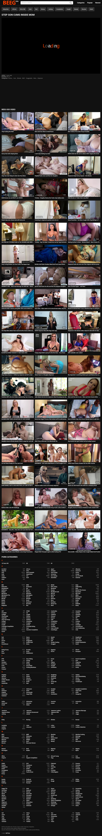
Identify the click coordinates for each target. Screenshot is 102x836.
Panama (78, 763)
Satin (27, 788)
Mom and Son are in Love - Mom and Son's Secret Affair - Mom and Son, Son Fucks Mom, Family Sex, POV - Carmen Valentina (84, 397)
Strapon (78, 802)
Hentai (52, 690)
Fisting (28, 664)
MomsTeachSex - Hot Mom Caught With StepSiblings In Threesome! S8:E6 (84, 220)
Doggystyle (29, 78)
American (78, 570)
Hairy (3, 689)
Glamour (4, 678)
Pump (77, 772)
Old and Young (55, 756)
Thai (3, 816)
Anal (3, 572)
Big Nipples (29, 595)
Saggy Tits (4, 788)
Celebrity (53, 614)
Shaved (28, 792)
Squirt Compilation (56, 800)
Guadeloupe (79, 681)
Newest (97, 3)
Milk (77, 739)
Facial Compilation (81, 659)
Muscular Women (31, 743)
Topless (4, 819)
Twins (52, 821)
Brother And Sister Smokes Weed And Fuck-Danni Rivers (50, 264)
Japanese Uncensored (32, 712)
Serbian (78, 790)
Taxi (52, 813)
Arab (30, 9)
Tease (3, 814)
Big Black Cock (55, 591)
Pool (52, 768)
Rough (52, 781)
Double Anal (29, 642)
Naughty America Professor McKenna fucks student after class (84, 507)
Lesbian (53, 727)
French (3, 667)
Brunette (28, 603)
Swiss (77, 805)
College (4, 621)
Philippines (5, 767)
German (4, 676)
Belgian (4, 591)
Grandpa (78, 680)
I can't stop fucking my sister (42, 153)
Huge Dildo (29, 694)
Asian (3, 576)
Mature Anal (54, 738)
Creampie (78, 624)
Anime (77, 572)
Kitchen (53, 719)
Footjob (53, 665)
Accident (4, 569)
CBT (3, 611)
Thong (28, 816)
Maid (3, 736)
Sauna (52, 788)
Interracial (4, 703)
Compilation (59, 9)
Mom (34, 78)
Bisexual (4, 597)
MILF (23, 78)
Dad (36, 9)
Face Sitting (29, 659)
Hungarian (78, 694)
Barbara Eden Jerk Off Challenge (10, 507)
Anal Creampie (30, 572)
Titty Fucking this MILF (8, 131)
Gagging (4, 674)
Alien (27, 570)
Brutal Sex (53, 603)
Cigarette (4, 618)
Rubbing (4, 783)
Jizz (52, 714)
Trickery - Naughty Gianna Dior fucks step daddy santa (49, 198)
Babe (77, 585)
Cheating (78, 614)
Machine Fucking (80, 734)
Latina (52, 725)
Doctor (3, 640)
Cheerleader (5, 616)
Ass (27, 576)
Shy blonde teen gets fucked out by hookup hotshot (82, 441)
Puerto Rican (29, 772)
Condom (78, 621)
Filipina (53, 662)
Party (52, 765)
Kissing (28, 719)
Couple (3, 624)
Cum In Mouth (54, 628)
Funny (77, 667)
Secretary (4, 790)
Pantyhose (29, 765)
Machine (53, 734)
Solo (52, 797)
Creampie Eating (30, 626)
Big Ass (28, 591)
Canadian (4, 613)
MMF (27, 734)
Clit (76, 618)
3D (27, 563)
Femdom (4, 662)
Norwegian (4, 750)
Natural (3, 748)
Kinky (3, 719)
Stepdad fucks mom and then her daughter (46, 176)
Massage (78, 736)
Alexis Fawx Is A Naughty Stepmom (44, 375)
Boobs (3, 600)
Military (53, 739)
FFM (3, 659)
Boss (52, 600)
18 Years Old (5, 563)
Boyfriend (28, 602)
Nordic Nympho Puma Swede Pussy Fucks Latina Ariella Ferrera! (51, 507)
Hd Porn (8, 833)
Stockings (53, 802)
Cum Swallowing (80, 628)
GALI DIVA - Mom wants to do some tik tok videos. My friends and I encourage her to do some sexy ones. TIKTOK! (51, 308)
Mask (52, 736)
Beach (28, 590)
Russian (84, 9)
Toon (77, 818)
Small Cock (54, 795)
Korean (77, 719)
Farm (3, 660)
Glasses (28, 678)
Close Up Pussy (6, 619)
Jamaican (4, 710)
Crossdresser (79, 626)
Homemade (29, 692)
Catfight (4, 614)
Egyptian (53, 649)
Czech (3, 631)
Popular (90, 3)
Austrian (78, 577)
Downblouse (5, 644)
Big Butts (28, 593)
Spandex (4, 798)
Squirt (28, 800)
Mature (28, 738)
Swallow (78, 804)
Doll (52, 640)
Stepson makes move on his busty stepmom (46, 485)
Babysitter (6, 9)
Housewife (4, 694)
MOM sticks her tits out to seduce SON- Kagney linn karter (83, 153)
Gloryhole (53, 678)
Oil (27, 756)
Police (3, 768)
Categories (80, 3)
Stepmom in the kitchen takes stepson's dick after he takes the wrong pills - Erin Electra (84, 330)
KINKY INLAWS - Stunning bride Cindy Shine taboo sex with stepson (84, 529)
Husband (4, 695)
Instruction (78, 701)
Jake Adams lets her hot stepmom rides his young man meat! (51, 397)
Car (27, 613)
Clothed (28, 619)
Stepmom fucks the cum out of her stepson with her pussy (83, 264)
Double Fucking (55, 642)
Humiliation (54, 694)
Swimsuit (28, 805)
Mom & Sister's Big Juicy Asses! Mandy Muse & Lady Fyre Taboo (84, 419)
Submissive (54, 804)
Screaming (78, 788)
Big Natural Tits (6, 595)
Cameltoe (78, 611)
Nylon (77, 750)
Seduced (28, 790)
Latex (27, 725)
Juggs (77, 714)
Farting (28, 660)
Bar (27, 588)
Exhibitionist (29, 653)
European (78, 651)
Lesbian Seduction (81, 727)
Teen (27, 814)
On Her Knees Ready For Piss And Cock (12, 463)
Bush (52, 605)
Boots (27, 600)
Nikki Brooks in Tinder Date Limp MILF (78, 198)
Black (52, 597)
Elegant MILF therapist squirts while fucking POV (48, 552)
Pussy (3, 773)
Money (43, 9)
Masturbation (5, 738)
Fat (52, 660)
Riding (77, 779)
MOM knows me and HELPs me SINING (12, 198)
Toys (52, 819)
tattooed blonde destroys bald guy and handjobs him (49, 529)
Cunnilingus (54, 630)
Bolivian (53, 598)
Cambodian (54, 611)
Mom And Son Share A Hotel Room (44, 131)
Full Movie (53, 667)
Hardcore (4, 690)
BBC (3, 585)
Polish (28, 768)
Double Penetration (81, 642)
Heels (91, 9)
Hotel (77, 692)
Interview (28, 703)
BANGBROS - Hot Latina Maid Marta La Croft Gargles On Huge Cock (51, 463)
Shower (53, 793)
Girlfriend (53, 676)
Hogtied (4, 692)
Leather (4, 727)
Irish (77, 703)
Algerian (4, 570)
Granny (3, 681)
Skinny (3, 795)
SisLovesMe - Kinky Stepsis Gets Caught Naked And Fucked (84, 552)
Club (52, 619)
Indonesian (29, 701)
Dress (27, 644)
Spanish (28, 798)
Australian (53, 577)
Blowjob (28, 598)
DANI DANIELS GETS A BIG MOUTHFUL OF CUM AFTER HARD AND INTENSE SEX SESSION (18, 485)
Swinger (53, 805)
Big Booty (4, 593)
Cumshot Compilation (32, 630)
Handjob (53, 689)
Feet (77, 660)
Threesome (54, 816)
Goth (52, 680)
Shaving (53, 792)
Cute (77, 630)
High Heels (78, 690)
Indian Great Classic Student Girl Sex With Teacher (81, 463)
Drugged (53, 644)
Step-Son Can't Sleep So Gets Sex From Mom (14, 176)
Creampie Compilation (8, 626)
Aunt (27, 577)
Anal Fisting (54, 572)
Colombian (29, 621)
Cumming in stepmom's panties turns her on (46, 220)
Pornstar (78, 768)
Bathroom (4, 590)
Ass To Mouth (79, 576)
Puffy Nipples (54, 772)
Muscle (3, 743)
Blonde (19, 78)
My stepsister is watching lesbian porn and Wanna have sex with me (84, 375)
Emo (3, 651)
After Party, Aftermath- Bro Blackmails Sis (46, 441)
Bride (77, 602)
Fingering (78, 662)
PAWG (3, 763)
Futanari (4, 669)
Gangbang (53, 674)
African (14, 9)
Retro (52, 779)
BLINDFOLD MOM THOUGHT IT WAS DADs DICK (14, 352)
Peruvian (78, 765)
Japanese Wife (55, 712)
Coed (77, 619)
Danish (53, 637)
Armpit (77, 574)
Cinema (28, 618)
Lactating (4, 725)
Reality (3, 779)
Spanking (53, 798)
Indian (3, 701)
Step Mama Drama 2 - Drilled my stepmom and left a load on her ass (18, 375)
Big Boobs (78, 591)
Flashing (53, 664)
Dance (28, 637)
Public (3, 772)
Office (3, 756)
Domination (79, 640)
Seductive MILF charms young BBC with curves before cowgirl (18, 308)
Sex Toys (4, 792)
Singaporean (79, 793)
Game (27, 674)
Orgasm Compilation (31, 758)
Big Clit (53, 593)
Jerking (51, 9)
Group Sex (53, 681)
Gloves (77, 678)
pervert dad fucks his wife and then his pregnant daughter (50, 286)
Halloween (29, 689)
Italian (28, 705)
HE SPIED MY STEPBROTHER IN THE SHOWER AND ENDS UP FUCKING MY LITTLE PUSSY (18, 242)
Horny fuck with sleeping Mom (10, 153)
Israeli (3, 705)
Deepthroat (79, 637)
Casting (78, 613)
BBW (27, 585)
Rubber (77, 781)
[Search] (71, 3)
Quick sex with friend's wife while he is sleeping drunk (82, 485)
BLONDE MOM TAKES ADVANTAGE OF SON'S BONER (16, 419)
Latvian (77, 725)
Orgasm (4, 758)
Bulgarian (4, 605)
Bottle (77, 600)
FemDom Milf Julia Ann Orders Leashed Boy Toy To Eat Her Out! (18, 397)
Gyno (52, 683)
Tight (3, 818)
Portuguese (5, 770)
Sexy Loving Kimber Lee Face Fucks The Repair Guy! (16, 264)
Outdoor (78, 758)
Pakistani (53, 763)
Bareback (53, 588)
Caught (69, 9)
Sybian (3, 807)
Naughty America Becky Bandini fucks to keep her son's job (17, 441)
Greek (27, 681)
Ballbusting (79, 586)
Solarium (28, 797)
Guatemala (4, 683)
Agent (52, 569)
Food (3, 665)
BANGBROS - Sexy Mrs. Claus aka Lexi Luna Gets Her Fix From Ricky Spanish (18, 529)
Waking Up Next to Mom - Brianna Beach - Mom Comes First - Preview (84, 242)
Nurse (52, 750)
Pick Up (28, 767)
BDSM (52, 585)
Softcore (4, 797)
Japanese (28, 710)
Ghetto (28, 676)
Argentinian (29, 574)
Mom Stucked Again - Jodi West (76, 286)
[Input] (47, 2)
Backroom (29, 586)
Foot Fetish (29, 665)
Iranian (53, 703)
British (3, 603)
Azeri (3, 579)
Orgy (52, 758)
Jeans (77, 712)
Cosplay (28, 623)
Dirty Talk (22, 9)
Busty (77, 605)
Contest (4, 623)
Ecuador (28, 649)
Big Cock (78, 593)
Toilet (52, 818)
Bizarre (28, 597)
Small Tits (78, 795)
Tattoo (28, 813)
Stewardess (29, 802)
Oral (77, 756)
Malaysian (29, 736)
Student (28, 804)
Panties (10, 78)
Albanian (78, 569)
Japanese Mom (6, 712)
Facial (52, 659)
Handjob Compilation (81, 689)
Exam (3, 653)
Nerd (27, 748)
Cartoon (53, 613)
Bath (77, 588)
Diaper (28, 639)
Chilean (28, 616)
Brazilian (53, 602)
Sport (3, 800)
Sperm (77, 798)
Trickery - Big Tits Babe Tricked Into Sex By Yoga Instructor (51, 242)
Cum (14, 78)
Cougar (77, 623)
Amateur (53, 570)
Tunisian (4, 821)
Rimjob (3, 781)
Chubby (78, 616)
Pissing (78, 767)
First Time (4, 664)
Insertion (53, 701)
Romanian (29, 781)
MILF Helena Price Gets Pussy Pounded (78, 131)
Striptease (4, 804)
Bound (3, 602)
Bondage (78, 598)
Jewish (28, 714)
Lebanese (28, 727)
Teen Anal (53, 814)
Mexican (4, 739)
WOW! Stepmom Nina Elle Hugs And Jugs (46, 330)
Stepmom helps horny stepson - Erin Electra (80, 176)
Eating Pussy (5, 649)
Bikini (77, 595)
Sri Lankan (78, 800)
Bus (27, 605)
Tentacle (78, 814)
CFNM (28, 611)
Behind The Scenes (81, 590)
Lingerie (4, 729)
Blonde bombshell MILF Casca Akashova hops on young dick (84, 308)
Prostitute (78, 770)
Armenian (53, 574)
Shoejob (78, 792)
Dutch (77, 644)
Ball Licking (54, 586)
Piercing (53, 767)
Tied (77, 816)
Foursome (78, 665)
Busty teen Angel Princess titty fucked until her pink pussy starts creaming (51, 419)
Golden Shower (6, 680)
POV (27, 763)
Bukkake (78, 603)
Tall (2, 813)
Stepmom (40, 78)
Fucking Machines (31, 667)
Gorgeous (28, 680)
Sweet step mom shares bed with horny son (13, 220)
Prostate (53, 770)
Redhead (28, 779)
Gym (27, 683)
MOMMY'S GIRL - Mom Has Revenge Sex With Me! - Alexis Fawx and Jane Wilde (18, 286)
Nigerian (53, 748)
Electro (77, 649)
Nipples (78, 748)
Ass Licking (54, 576)
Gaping (77, 674)
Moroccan (78, 741)
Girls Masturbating (81, 676)
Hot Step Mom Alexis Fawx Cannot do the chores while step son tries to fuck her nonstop (18, 330)
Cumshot (4, 630)
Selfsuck (53, 790)
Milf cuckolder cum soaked (75, 352)
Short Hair (29, 793)
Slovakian (28, 795)
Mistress (4, 741)
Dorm (3, 642)
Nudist (28, 750)
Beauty (76, 9)
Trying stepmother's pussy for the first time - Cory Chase (50, 352)
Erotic (27, 651)
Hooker (53, 692)
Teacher (78, 813)
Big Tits (53, 595)
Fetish (28, 662)
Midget (28, 739)
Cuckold (4, 628)
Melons (78, 738)
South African (79, 797)
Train (77, 819)
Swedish (4, 805)
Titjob (27, 818)
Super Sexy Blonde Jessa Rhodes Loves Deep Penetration (17, 552)
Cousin (28, 624)
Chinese (53, 616)
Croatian (53, 626)
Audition (4, 577)
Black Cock (79, 597)
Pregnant (28, 770)
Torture (28, 819)
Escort (52, 651)
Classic (53, 618)
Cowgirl (53, 624)
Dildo (52, 639)
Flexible (78, 664)
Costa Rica (54, 623)
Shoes (3, 793)
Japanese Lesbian (56, 710)
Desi (3, 639)
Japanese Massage (81, 710)
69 (51, 563)
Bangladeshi (5, 588)
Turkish (28, 821)
